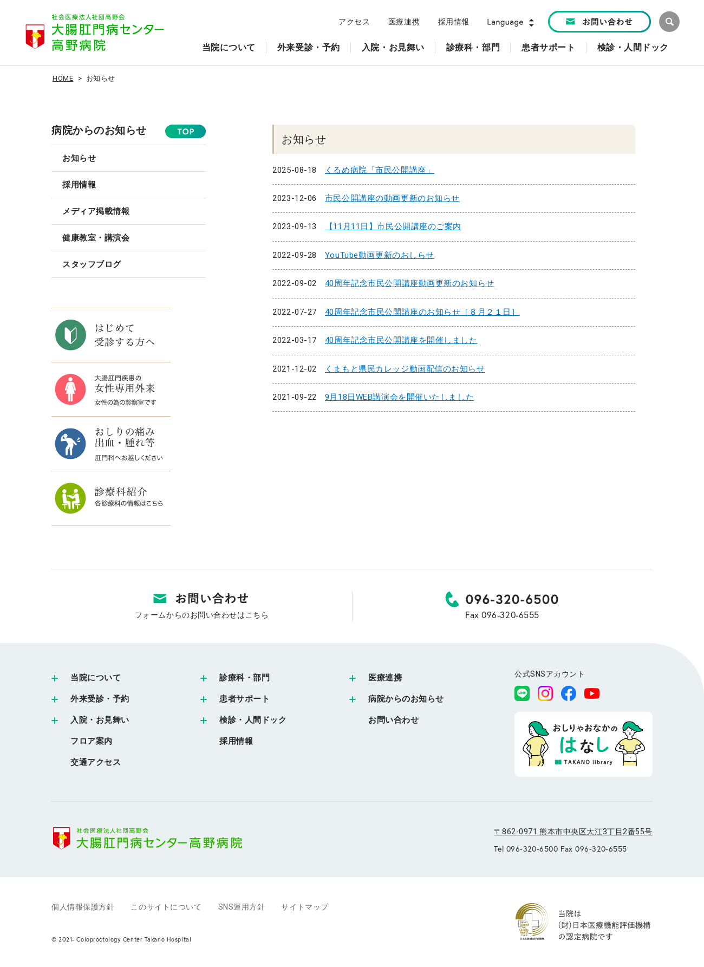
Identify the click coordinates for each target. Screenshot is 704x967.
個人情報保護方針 (82, 907)
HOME (63, 78)
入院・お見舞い (99, 720)
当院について (95, 678)
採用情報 (454, 21)
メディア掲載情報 (95, 211)
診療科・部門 (244, 678)
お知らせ (79, 158)
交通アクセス (95, 762)
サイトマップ (304, 907)
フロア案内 (91, 741)
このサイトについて (166, 907)
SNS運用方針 (241, 907)
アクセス (354, 21)
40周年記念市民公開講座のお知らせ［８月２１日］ (422, 312)
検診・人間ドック (252, 720)
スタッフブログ (91, 264)
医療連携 (404, 21)
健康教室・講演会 (95, 238)
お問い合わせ (393, 720)
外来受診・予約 (99, 699)
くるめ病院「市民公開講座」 (379, 170)
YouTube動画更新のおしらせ (379, 255)
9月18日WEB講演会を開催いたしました (399, 397)
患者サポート (244, 699)
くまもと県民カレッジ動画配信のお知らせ (405, 369)
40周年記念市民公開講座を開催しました (401, 340)
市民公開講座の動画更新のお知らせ (392, 198)
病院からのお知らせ (99, 131)
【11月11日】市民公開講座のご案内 (393, 226)
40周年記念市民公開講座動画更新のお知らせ (409, 283)
